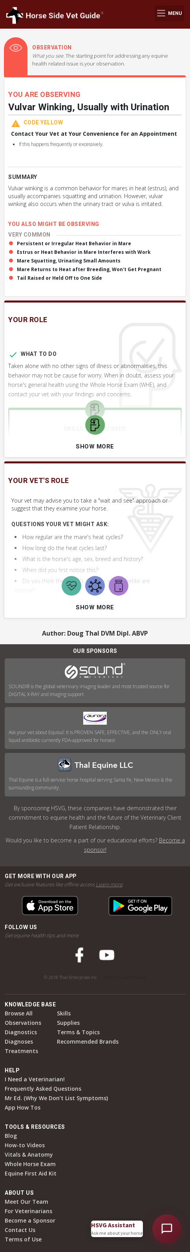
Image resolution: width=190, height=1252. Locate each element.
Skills (64, 1013)
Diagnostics (21, 1032)
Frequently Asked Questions (43, 1088)
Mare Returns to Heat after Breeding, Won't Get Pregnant (89, 269)
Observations (23, 1022)
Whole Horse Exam (30, 1164)
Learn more (109, 884)
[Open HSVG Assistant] (166, 1228)
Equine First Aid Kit (31, 1173)
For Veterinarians (28, 1211)
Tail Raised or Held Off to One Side (59, 278)
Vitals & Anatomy (29, 1154)
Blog (11, 1135)
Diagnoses (19, 1041)
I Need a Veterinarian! (35, 1079)
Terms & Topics (78, 1032)
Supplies (68, 1022)
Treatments (21, 1051)
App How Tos (22, 1107)
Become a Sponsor (30, 1220)
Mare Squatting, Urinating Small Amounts (69, 260)
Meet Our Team (26, 1201)
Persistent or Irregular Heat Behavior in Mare (74, 243)
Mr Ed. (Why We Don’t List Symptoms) (56, 1098)
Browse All (19, 1013)
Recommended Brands (88, 1041)
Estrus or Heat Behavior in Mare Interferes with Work (84, 252)
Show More (95, 446)
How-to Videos (25, 1145)
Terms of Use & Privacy (124, 977)
